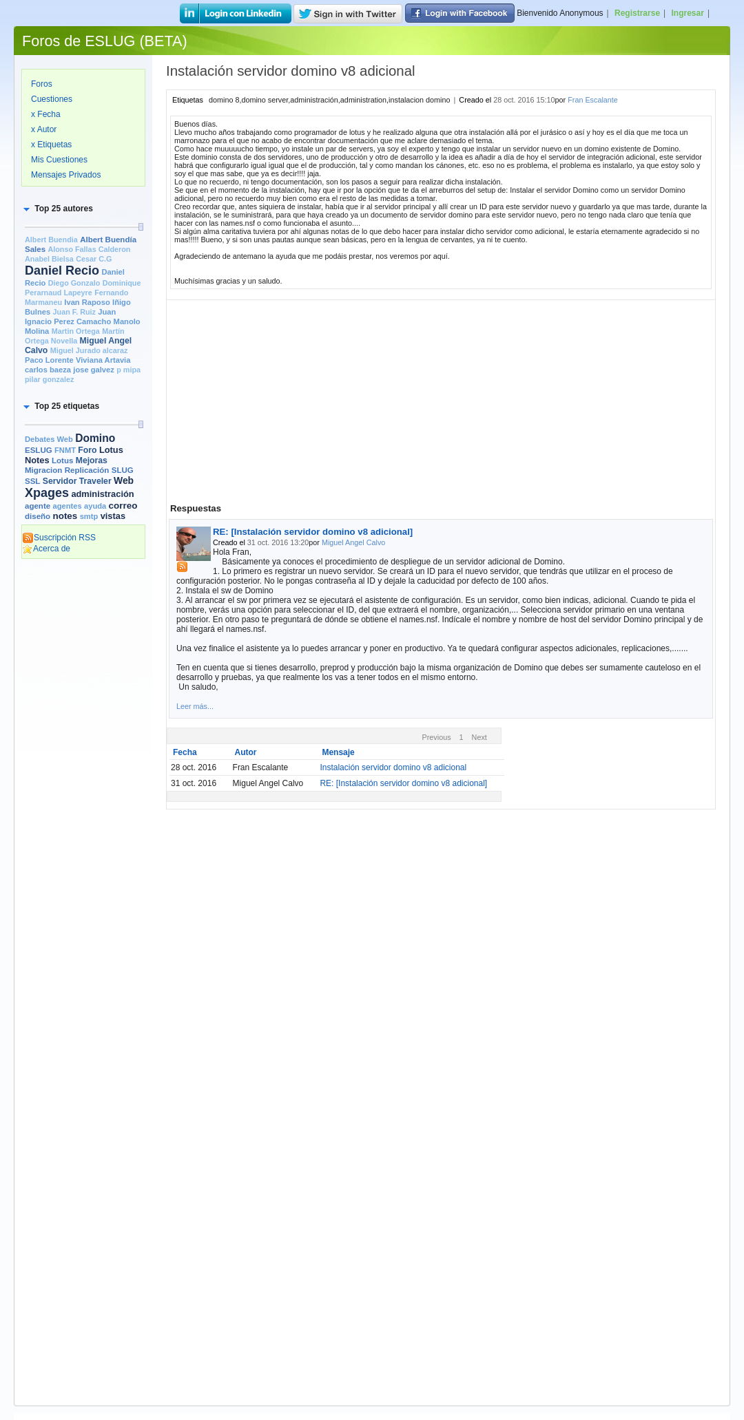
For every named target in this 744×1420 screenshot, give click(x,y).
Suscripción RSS (59, 537)
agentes (66, 506)
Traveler (95, 481)
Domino (95, 438)
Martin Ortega (76, 331)
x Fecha (46, 114)
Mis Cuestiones (59, 160)
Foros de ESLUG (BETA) (104, 41)
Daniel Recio (62, 270)
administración (102, 494)
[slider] (140, 227)
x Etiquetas (51, 144)
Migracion (43, 470)
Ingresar (688, 13)
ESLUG (38, 450)
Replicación (87, 470)
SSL (32, 481)
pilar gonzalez (49, 379)
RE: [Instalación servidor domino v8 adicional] (313, 532)
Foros (41, 84)
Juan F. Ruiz (74, 312)
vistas (113, 516)
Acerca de (46, 548)
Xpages (47, 493)
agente (37, 506)
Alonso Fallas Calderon (89, 249)
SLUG (123, 470)
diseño (37, 516)
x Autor (43, 129)
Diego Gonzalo (74, 283)
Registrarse (637, 13)
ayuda (95, 506)
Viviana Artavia (103, 360)
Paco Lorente (49, 360)
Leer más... (195, 706)
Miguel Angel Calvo (353, 542)
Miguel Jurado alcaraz (89, 350)
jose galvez (93, 369)
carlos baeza (48, 369)
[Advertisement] (83, 775)
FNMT (65, 450)
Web (124, 480)
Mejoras (91, 460)
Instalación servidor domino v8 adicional (393, 767)
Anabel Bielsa (49, 259)
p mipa (128, 369)
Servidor (60, 481)
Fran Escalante (593, 100)
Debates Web (49, 439)
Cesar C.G (94, 259)
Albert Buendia (51, 239)
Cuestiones (51, 99)
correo (123, 505)
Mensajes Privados (66, 175)
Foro (87, 450)
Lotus (62, 460)
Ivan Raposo (87, 302)
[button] (57, 208)
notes (64, 516)
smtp (89, 516)
